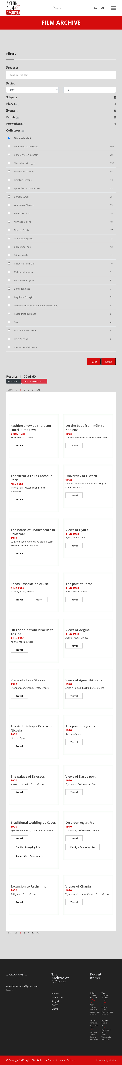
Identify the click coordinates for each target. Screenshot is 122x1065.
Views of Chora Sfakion (28, 680)
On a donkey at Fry (80, 822)
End (38, 389)
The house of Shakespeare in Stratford (33, 532)
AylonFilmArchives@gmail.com (21, 985)
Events (54, 1008)
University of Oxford (81, 476)
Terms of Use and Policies (61, 1060)
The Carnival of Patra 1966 (105, 996)
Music (39, 599)
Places (54, 1004)
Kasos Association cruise (30, 584)
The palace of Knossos (28, 776)
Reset (94, 362)
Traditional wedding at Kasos (33, 822)
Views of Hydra (77, 530)
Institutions (57, 997)
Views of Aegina (77, 630)
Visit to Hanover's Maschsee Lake (94, 1024)
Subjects (55, 1001)
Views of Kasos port (80, 776)
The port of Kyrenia (80, 726)
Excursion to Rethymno (29, 886)
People (55, 993)
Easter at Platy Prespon (93, 995)
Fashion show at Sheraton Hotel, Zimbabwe (31, 427)
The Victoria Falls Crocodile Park (32, 478)
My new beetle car (105, 1022)
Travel (19, 445)
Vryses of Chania (78, 886)
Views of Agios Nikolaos (83, 680)
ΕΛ (95, 7)
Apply (108, 362)
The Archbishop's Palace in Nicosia (31, 728)
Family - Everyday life (28, 847)
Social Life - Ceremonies (29, 856)
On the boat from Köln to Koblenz (85, 427)
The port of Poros (79, 584)
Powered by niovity (106, 1060)
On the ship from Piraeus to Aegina (32, 632)
